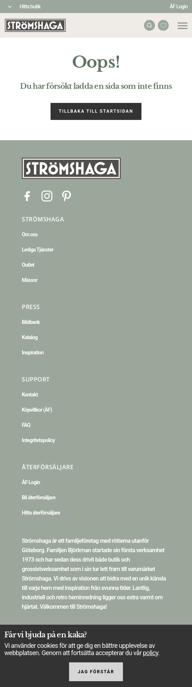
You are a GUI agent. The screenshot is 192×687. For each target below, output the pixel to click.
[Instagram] (46, 195)
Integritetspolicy (38, 440)
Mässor (29, 280)
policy (150, 653)
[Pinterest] (66, 195)
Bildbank (31, 322)
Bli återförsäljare (38, 497)
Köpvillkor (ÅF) (37, 410)
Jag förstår (96, 671)
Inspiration (33, 352)
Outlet (28, 265)
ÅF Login (178, 6)
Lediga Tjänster (37, 250)
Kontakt (30, 394)
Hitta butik (30, 6)
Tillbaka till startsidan (96, 111)
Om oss (29, 234)
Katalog (29, 337)
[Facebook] (27, 195)
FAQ (26, 425)
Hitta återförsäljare (41, 513)
